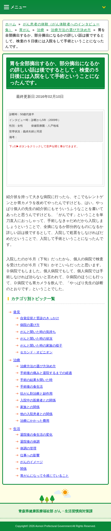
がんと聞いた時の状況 (36, 338)
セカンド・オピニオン (36, 352)
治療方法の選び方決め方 (38, 366)
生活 (16, 429)
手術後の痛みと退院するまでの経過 (46, 373)
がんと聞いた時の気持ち (38, 332)
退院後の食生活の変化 (36, 434)
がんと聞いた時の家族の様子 (41, 345)
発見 (16, 312)
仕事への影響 (30, 455)
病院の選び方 (30, 325)
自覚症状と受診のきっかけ (39, 318)
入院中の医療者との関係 (38, 400)
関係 (23, 469)
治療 (16, 360)
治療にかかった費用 (34, 421)
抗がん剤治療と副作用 (36, 393)
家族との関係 (30, 407)
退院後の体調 (30, 441)
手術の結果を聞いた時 (36, 380)
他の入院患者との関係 (36, 414)
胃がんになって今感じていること (44, 476)
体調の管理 (28, 448)
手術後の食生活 (31, 386)
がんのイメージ (31, 462)
